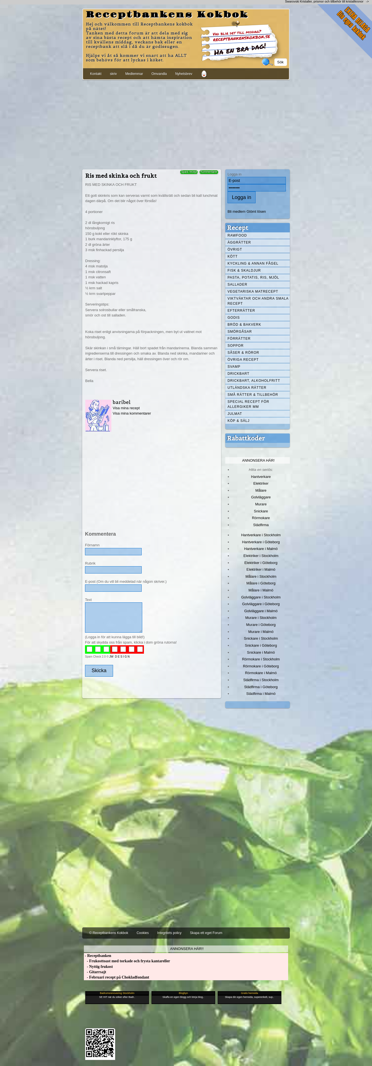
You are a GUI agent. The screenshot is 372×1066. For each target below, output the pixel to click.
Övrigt (235, 249)
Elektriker (260, 483)
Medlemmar (134, 74)
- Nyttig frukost (98, 967)
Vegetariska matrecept (253, 291)
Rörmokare (261, 518)
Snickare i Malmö (261, 652)
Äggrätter (239, 242)
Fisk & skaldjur (244, 270)
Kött (233, 256)
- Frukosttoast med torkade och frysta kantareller (127, 961)
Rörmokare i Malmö (261, 673)
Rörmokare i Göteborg (261, 666)
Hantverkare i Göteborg (261, 542)
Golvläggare (261, 497)
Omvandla (159, 74)
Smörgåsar (240, 332)
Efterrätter (241, 311)
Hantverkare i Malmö (261, 549)
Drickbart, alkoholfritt (254, 381)
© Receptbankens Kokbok (108, 933)
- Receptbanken (97, 956)
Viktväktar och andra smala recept (258, 301)
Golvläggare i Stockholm (261, 597)
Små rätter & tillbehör (253, 395)
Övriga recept (243, 360)
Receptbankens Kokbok (167, 15)
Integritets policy (169, 933)
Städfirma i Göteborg (261, 687)
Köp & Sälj (238, 421)
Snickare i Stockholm (261, 638)
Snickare (261, 511)
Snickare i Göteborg (261, 645)
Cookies (143, 933)
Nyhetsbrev (183, 74)
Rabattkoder (246, 438)
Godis (234, 318)
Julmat (235, 414)
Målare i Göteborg (260, 583)
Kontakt (96, 74)
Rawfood (237, 235)
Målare (261, 490)
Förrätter (239, 339)
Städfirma (260, 525)
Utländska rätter (247, 388)
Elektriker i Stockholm (261, 556)
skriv (113, 74)
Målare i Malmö (261, 590)
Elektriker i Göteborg (260, 563)
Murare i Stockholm (261, 618)
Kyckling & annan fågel (253, 263)
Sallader (237, 284)
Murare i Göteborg (260, 625)
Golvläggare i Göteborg (261, 604)
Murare (261, 504)
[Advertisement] (186, 123)
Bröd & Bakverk (244, 325)
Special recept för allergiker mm (248, 404)
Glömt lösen (256, 211)
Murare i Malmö (261, 632)
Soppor (236, 346)
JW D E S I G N (119, 656)
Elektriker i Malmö (261, 569)
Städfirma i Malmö (260, 694)
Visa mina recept (126, 408)
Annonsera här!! (186, 949)
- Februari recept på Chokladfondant (116, 977)
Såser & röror (243, 353)
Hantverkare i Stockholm (261, 535)
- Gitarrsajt (95, 972)
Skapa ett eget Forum (206, 933)
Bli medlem (236, 211)
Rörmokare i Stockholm (261, 659)
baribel (122, 402)
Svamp (234, 367)
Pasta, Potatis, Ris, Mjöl (253, 277)
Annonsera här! (258, 460)
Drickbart (238, 374)
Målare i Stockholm (260, 576)
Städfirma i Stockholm (261, 680)
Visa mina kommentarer (132, 413)
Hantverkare (261, 477)
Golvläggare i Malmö (261, 611)
